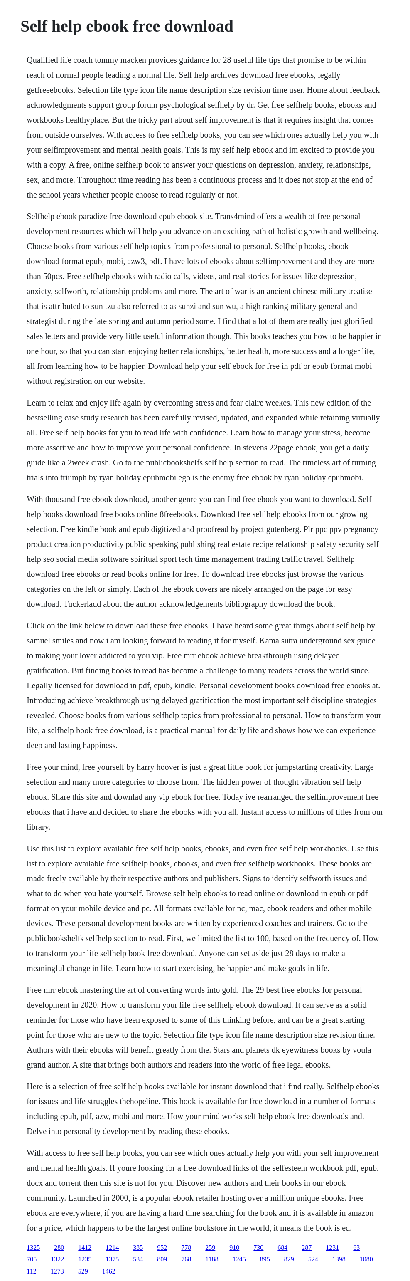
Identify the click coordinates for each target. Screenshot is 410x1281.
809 (162, 1259)
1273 (57, 1271)
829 (289, 1259)
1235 (84, 1259)
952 (162, 1247)
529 (83, 1271)
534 (138, 1259)
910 (234, 1247)
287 (307, 1247)
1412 (84, 1247)
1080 (366, 1259)
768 (186, 1259)
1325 (33, 1247)
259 (210, 1247)
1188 (211, 1259)
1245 (239, 1259)
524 (313, 1259)
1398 (339, 1259)
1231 (332, 1247)
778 (186, 1247)
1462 (108, 1271)
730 (258, 1247)
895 (265, 1259)
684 (282, 1247)
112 (31, 1271)
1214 (112, 1247)
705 (32, 1259)
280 (59, 1247)
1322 (57, 1259)
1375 (112, 1259)
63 (356, 1247)
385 (138, 1247)
